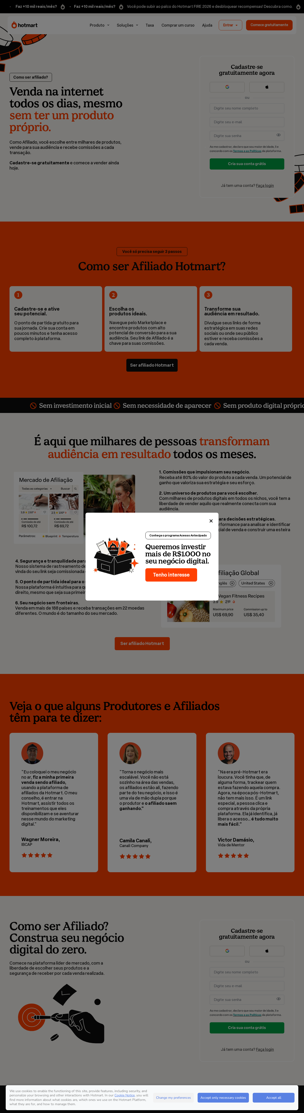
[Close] (211, 521)
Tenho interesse (171, 575)
